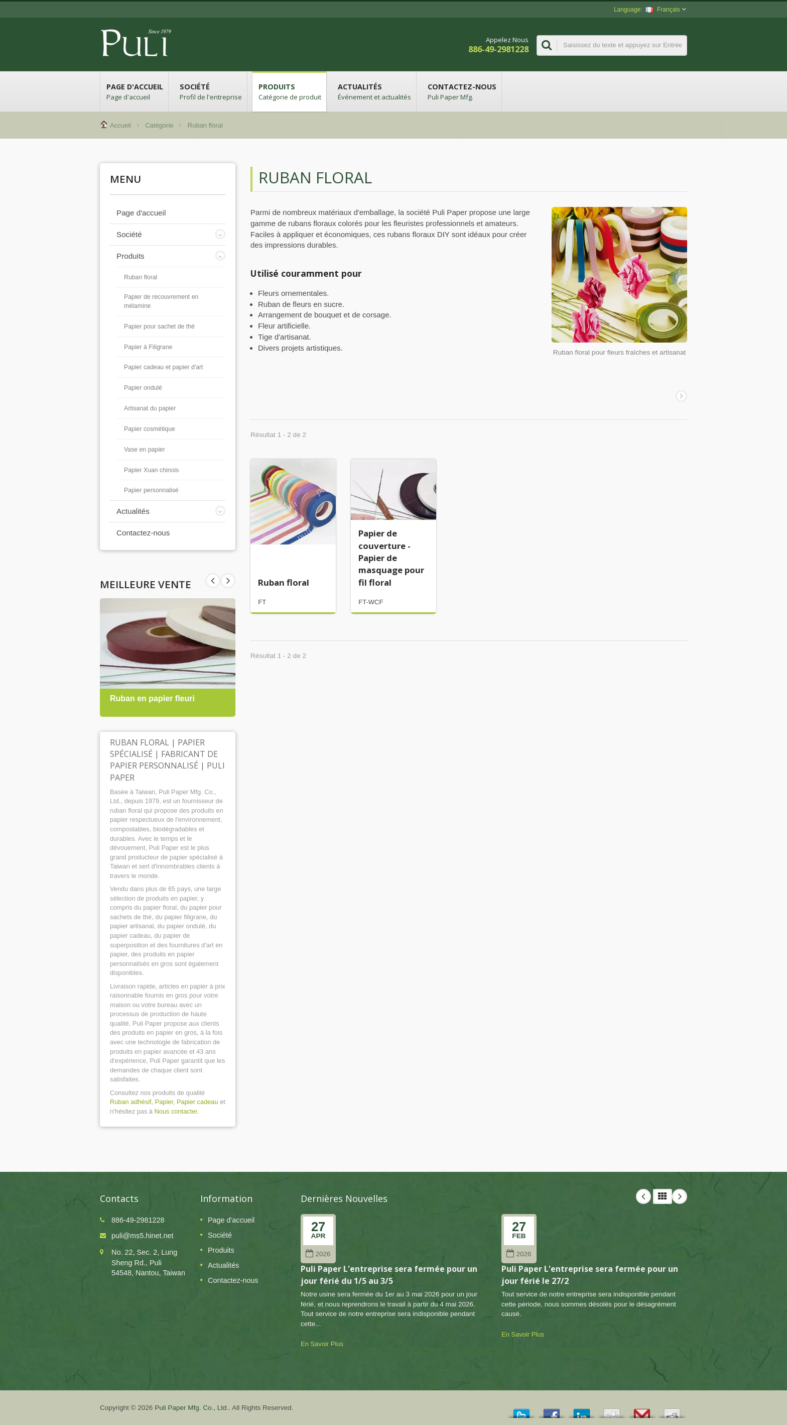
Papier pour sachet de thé (159, 326)
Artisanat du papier (150, 408)
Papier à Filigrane (148, 347)
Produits (289, 91)
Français (662, 9)
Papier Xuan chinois (151, 470)
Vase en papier (144, 449)
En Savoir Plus (322, 1344)
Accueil (120, 125)
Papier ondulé (143, 387)
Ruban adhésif (131, 1102)
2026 (318, 1254)
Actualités (374, 91)
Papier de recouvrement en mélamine (161, 301)
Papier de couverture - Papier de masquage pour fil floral (391, 557)
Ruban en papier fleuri (152, 698)
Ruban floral (140, 277)
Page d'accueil (134, 91)
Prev (227, 580)
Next (212, 580)
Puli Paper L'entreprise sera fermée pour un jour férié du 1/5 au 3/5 (389, 1274)
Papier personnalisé (151, 490)
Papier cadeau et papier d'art (163, 367)
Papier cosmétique (149, 428)
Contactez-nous (461, 91)
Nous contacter (176, 1111)
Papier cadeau (197, 1102)
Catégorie (159, 125)
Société (210, 91)
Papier (164, 1102)
